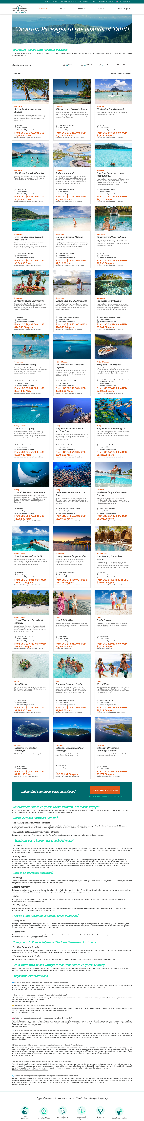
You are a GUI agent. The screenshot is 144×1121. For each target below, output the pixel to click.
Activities (101, 9)
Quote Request (124, 9)
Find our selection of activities (23, 1055)
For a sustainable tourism (82, 1)
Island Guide (54, 1)
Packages (43, 9)
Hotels (62, 9)
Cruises (81, 9)
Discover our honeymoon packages (24, 1002)
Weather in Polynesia (19, 1027)
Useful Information (66, 1)
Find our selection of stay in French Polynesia (28, 989)
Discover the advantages (21, 1084)
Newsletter (102, 1)
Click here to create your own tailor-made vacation (30, 1070)
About (46, 1)
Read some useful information (23, 1012)
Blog (94, 1)
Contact (110, 1)
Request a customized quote (105, 790)
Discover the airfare (19, 1039)
